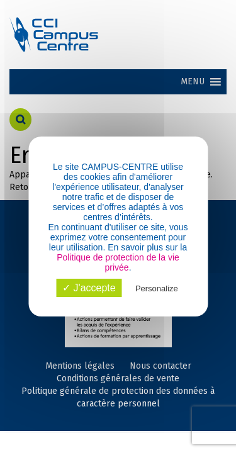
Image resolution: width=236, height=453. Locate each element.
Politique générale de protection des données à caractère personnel (118, 397)
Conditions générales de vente (118, 378)
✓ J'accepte (89, 287)
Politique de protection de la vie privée (118, 262)
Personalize (156, 288)
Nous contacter (160, 366)
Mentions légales (80, 366)
